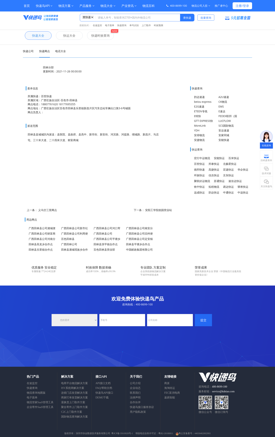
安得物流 (199, 135)
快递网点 (44, 51)
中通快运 (228, 192)
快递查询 (121, 25)
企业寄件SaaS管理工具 (40, 407)
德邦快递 (199, 169)
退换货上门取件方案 (73, 402)
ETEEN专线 (200, 111)
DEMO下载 (102, 397)
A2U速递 (223, 97)
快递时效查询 (98, 36)
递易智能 (169, 397)
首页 (27, 6)
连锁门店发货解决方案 (74, 392)
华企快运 (243, 169)
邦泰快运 (214, 164)
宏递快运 (228, 169)
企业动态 (135, 388)
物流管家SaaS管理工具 (40, 402)
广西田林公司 (69, 244)
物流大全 (107, 6)
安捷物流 (199, 140)
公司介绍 (135, 383)
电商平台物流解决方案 (74, 383)
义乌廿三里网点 (47, 210)
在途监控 (97, 25)
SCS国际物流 (226, 125)
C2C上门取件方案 (71, 411)
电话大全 (60, 51)
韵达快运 (214, 192)
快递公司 (28, 51)
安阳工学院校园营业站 (158, 210)
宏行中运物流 (202, 158)
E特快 (197, 116)
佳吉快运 (214, 175)
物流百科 (148, 6)
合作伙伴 (135, 402)
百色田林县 (67, 239)
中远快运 (243, 192)
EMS (221, 106)
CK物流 (222, 102)
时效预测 (158, 25)
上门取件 (146, 25)
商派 (167, 383)
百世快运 (199, 164)
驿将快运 (243, 187)
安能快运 (219, 158)
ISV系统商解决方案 (72, 388)
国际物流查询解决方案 (74, 416)
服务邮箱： (217, 391)
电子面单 (109, 25)
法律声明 (135, 397)
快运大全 (65, 36)
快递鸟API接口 (104, 392)
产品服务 (86, 6)
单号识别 (134, 25)
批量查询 (206, 17)
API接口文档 (103, 383)
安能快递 (223, 140)
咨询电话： (213, 386)
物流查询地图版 (36, 392)
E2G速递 (199, 106)
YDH (196, 130)
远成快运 (199, 192)
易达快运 (228, 187)
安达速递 (223, 130)
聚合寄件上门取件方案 (74, 407)
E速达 (221, 111)
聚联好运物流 (202, 181)
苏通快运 (219, 181)
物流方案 (65, 6)
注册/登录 (242, 6)
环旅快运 (199, 175)
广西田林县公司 (103, 233)
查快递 (187, 17)
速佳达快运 (235, 181)
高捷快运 (214, 169)
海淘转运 (169, 388)
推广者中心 (221, 5)
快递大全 (34, 36)
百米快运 (233, 158)
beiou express (202, 102)
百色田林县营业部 (104, 249)
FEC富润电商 (172, 392)
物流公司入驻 (201, 5)
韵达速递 (199, 97)
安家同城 (223, 135)
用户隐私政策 (138, 411)
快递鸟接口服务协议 (142, 407)
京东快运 (228, 175)
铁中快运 (199, 187)
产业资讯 (128, 6)
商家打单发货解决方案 (74, 397)
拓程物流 (214, 187)
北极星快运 (229, 164)
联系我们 (135, 392)
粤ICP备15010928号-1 (122, 433)
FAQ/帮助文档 (103, 388)
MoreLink (200, 125)
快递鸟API (44, 6)
